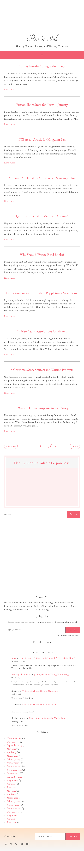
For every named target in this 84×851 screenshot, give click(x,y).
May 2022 (11, 790)
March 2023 (12, 755)
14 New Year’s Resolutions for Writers (42, 331)
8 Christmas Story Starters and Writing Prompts (42, 370)
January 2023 (13, 762)
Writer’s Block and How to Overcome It (40, 690)
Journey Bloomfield (20, 674)
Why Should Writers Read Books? (42, 254)
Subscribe (72, 629)
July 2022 (11, 783)
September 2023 (14, 745)
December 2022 (14, 766)
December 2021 (14, 808)
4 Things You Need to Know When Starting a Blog (42, 178)
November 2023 (14, 738)
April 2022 (11, 794)
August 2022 (12, 780)
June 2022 (11, 787)
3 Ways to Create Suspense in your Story (42, 408)
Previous (11, 446)
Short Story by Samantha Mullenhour (47, 718)
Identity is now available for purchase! (42, 463)
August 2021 (12, 815)
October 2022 (13, 773)
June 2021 (11, 822)
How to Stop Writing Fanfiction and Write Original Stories (48, 658)
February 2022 (13, 801)
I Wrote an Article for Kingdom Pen (42, 139)
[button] (42, 17)
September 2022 (14, 776)
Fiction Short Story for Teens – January (42, 104)
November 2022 (14, 769)
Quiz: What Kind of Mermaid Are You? (42, 216)
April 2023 (11, 752)
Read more (9, 89)
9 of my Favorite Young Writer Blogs (42, 66)
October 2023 (13, 741)
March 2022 (12, 797)
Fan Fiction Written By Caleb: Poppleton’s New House (42, 293)
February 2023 (13, 759)
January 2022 (13, 804)
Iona (13, 658)
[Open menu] (42, 54)
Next (75, 446)
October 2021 (13, 811)
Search (73, 514)
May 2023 (11, 748)
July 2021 (11, 818)
